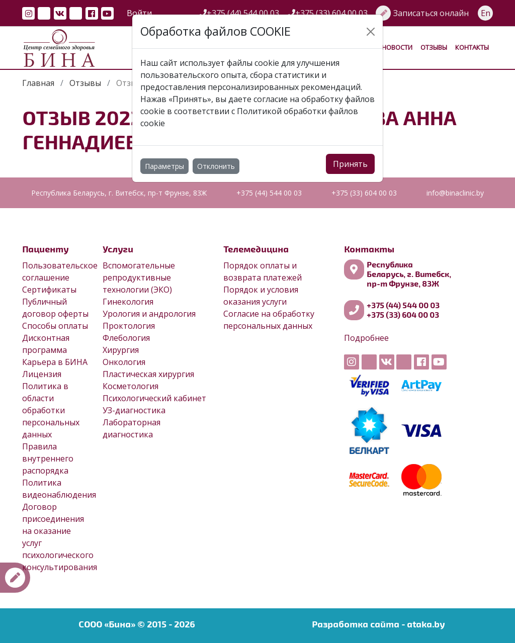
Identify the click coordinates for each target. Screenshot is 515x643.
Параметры (164, 166)
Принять (350, 163)
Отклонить (216, 166)
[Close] (371, 32)
